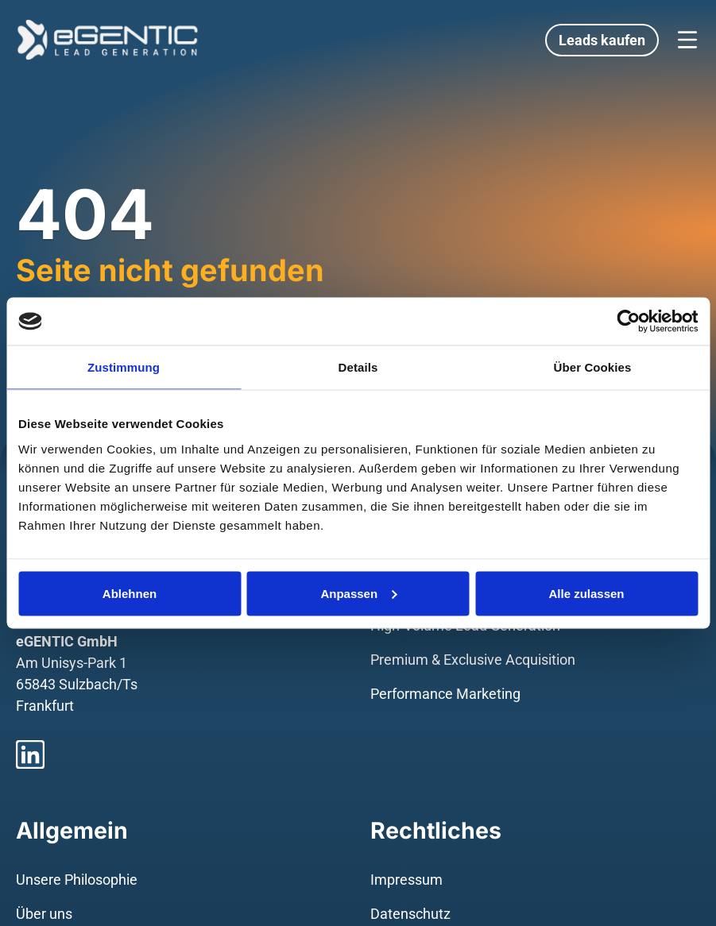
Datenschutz (410, 913)
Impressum (406, 879)
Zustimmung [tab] (123, 367)
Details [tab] (358, 367)
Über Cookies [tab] (593, 367)
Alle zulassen (586, 593)
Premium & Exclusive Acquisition (472, 659)
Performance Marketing (445, 693)
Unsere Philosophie (76, 879)
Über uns (44, 913)
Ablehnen (130, 593)
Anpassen (358, 593)
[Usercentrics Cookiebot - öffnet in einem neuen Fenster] (628, 322)
